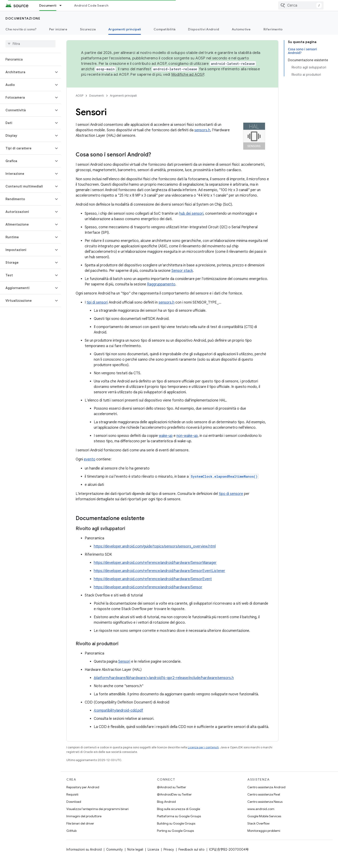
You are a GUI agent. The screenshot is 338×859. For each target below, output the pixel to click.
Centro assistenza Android (266, 787)
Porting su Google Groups (175, 831)
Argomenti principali (123, 95)
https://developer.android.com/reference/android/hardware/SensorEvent (153, 579)
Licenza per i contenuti (203, 747)
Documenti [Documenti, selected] (47, 5)
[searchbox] (30, 43)
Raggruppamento (161, 284)
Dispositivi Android (203, 29)
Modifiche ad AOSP (187, 74)
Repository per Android (82, 787)
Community (114, 849)
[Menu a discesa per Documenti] (62, 5)
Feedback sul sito (192, 849)
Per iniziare (58, 29)
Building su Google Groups (176, 823)
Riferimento (273, 29)
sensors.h (202, 130)
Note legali (135, 849)
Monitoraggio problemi (263, 831)
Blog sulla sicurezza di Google (178, 809)
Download (73, 802)
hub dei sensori (191, 213)
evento (89, 459)
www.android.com (260, 809)
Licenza (153, 849)
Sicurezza (88, 29)
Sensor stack (182, 270)
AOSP (79, 95)
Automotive (241, 29)
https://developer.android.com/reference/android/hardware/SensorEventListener (159, 571)
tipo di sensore (231, 494)
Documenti (96, 95)
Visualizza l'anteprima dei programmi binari (97, 809)
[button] (27, 72)
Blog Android (166, 802)
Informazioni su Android (84, 849)
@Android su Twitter (171, 787)
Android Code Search (91, 5)
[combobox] (301, 5)
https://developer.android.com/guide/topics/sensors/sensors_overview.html (155, 546)
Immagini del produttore (83, 816)
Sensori (124, 661)
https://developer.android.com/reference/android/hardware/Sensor (148, 587)
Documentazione (22, 18)
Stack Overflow (258, 823)
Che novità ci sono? (20, 29)
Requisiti (72, 794)
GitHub (71, 831)
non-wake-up (187, 435)
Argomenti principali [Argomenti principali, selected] (124, 29)
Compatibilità (164, 29)
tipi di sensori (97, 302)
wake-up (166, 435)
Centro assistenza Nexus (264, 802)
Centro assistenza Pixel (263, 794)
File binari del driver (80, 823)
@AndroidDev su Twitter (174, 794)
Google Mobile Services (264, 816)
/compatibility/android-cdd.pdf (118, 710)
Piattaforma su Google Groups (179, 816)
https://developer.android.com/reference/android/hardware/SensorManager (155, 562)
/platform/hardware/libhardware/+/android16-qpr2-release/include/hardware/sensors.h (164, 678)
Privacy (169, 849)
